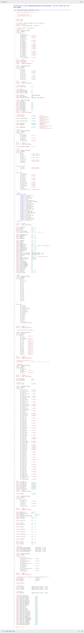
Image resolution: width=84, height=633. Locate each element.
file (37, 10)
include (61, 5)
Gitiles (7, 631)
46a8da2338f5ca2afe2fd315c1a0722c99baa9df (39, 5)
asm (65, 5)
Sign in (81, 1)
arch (54, 5)
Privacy (10, 631)
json (82, 631)
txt (79, 631)
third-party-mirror (18, 5)
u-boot (25, 5)
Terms (13, 631)
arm (57, 5)
